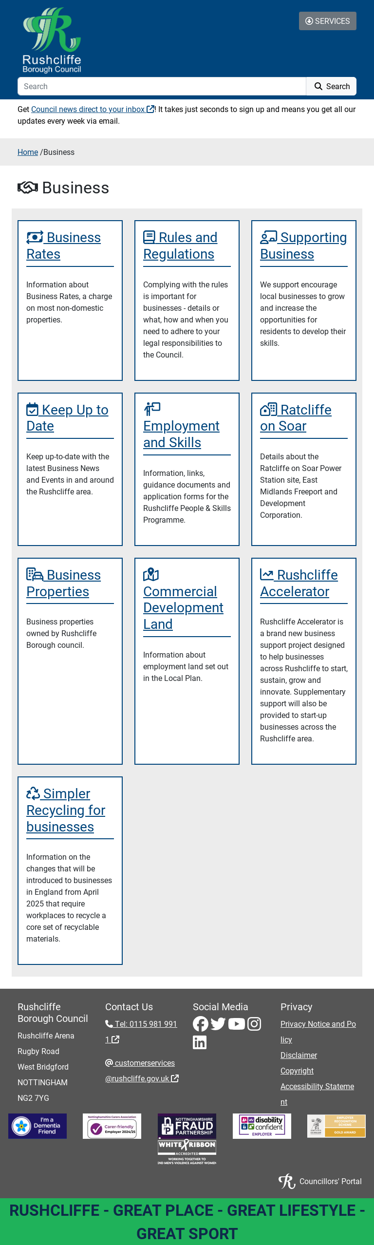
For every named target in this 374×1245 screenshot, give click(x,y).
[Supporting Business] (304, 245)
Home (28, 152)
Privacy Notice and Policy (318, 1031)
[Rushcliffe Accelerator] (304, 582)
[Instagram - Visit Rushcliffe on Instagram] (254, 1026)
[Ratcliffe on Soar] (304, 417)
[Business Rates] (70, 245)
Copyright (297, 1070)
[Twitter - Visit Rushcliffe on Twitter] (219, 1026)
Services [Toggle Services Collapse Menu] (327, 21)
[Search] (162, 86)
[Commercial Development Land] (187, 599)
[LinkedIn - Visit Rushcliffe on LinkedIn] (199, 1045)
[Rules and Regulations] (187, 245)
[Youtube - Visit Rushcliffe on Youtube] (237, 1026)
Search (331, 86)
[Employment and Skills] (187, 426)
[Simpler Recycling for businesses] (70, 809)
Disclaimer (298, 1055)
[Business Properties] (70, 582)
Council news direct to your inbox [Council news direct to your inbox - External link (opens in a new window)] (92, 109)
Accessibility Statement (317, 1094)
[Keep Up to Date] (70, 417)
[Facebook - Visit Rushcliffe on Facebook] (201, 1026)
